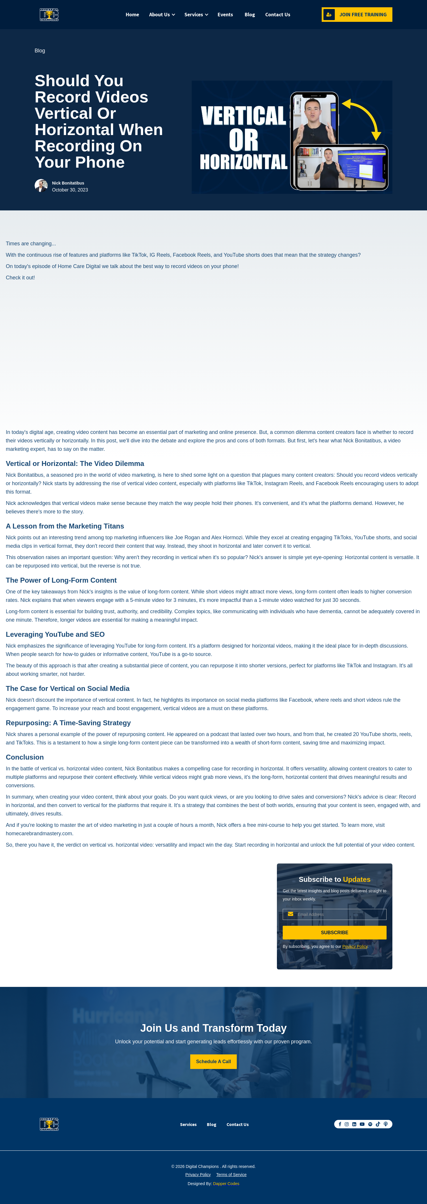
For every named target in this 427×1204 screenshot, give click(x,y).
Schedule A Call (213, 1061)
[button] (161, 14)
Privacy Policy (354, 946)
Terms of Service (231, 1174)
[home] (64, 14)
